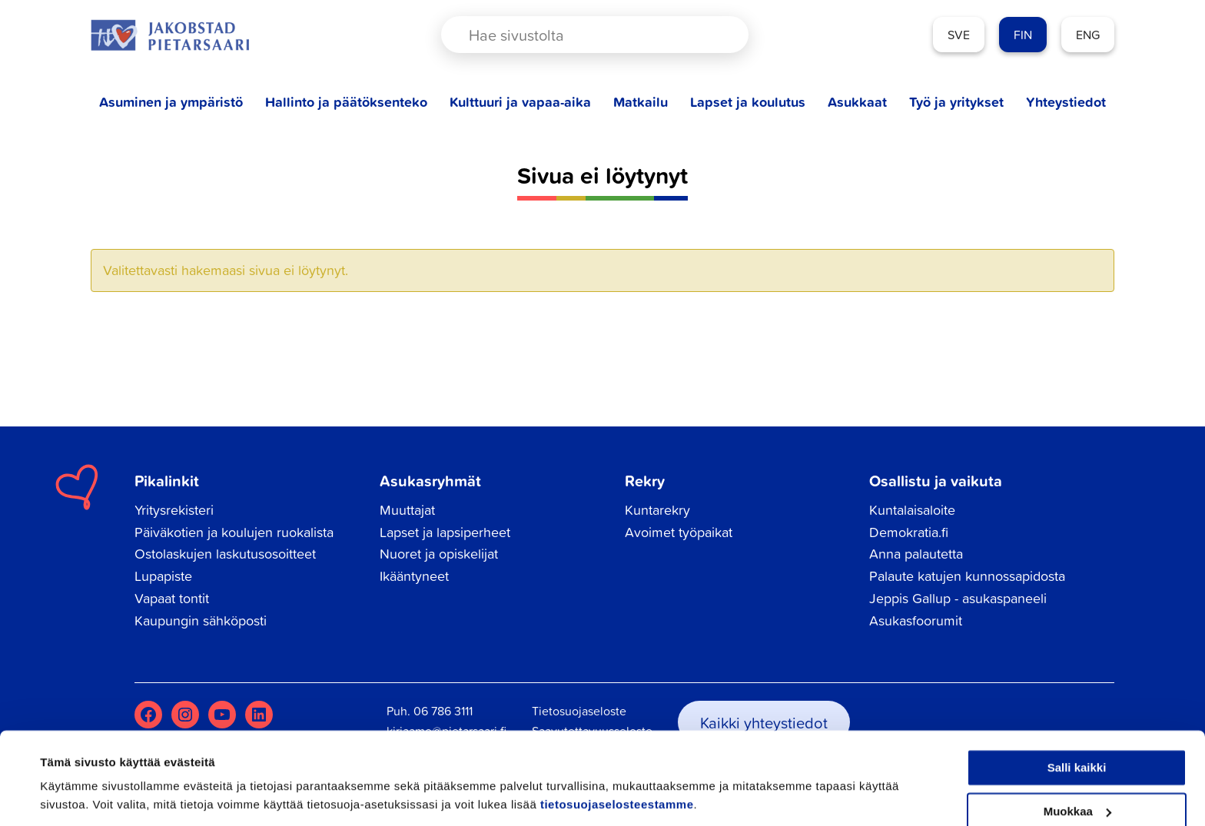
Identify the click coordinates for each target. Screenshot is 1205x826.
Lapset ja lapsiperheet (445, 532)
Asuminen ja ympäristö (171, 101)
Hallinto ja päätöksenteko (346, 101)
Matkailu (640, 101)
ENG (1088, 34)
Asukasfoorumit (915, 620)
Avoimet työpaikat (678, 532)
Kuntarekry (657, 509)
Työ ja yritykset (956, 101)
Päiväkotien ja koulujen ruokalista (234, 532)
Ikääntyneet (414, 575)
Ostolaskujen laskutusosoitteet (225, 553)
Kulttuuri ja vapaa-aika (520, 101)
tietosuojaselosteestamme (617, 753)
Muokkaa (1077, 759)
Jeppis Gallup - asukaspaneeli (958, 598)
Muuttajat (407, 509)
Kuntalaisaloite (912, 509)
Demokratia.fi (908, 532)
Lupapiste (163, 575)
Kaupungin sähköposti (200, 620)
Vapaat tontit (171, 598)
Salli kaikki (1077, 716)
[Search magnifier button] (710, 34)
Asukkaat (857, 101)
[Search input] (582, 34)
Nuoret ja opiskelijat (439, 553)
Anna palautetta (916, 553)
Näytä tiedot (73, 795)
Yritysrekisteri (174, 509)
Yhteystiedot (1066, 101)
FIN (1023, 34)
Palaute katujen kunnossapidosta (967, 575)
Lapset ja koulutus (747, 101)
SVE (959, 34)
